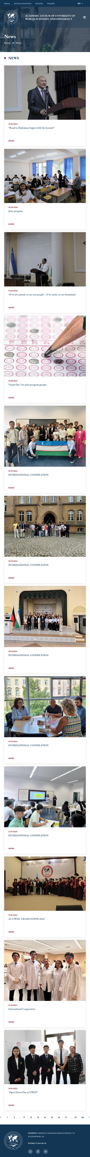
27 (75, 1117)
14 (45, 1117)
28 (82, 1117)
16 (59, 1117)
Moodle (51, 3)
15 (52, 1117)
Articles (39, 3)
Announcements (22, 3)
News (7, 3)
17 (66, 1117)
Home (7, 42)
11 (24, 1117)
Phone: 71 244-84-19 (37, 1143)
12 (31, 1117)
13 (38, 1117)
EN (80, 3)
